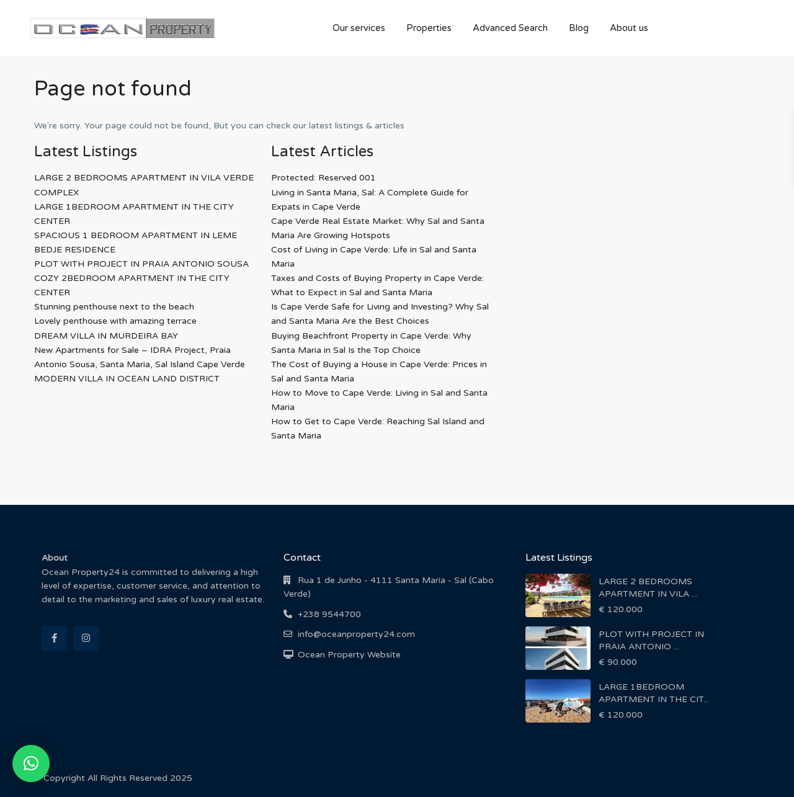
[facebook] (54, 638)
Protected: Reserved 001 (323, 177)
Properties (429, 27)
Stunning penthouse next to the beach (114, 306)
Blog (579, 27)
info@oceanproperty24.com (356, 634)
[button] (31, 763)
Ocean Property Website (349, 654)
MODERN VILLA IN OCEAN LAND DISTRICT (127, 378)
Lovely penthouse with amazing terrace (115, 321)
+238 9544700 (329, 614)
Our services (358, 27)
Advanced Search (510, 27)
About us (629, 27)
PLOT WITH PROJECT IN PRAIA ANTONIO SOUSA (141, 264)
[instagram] (86, 638)
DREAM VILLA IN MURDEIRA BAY (106, 336)
